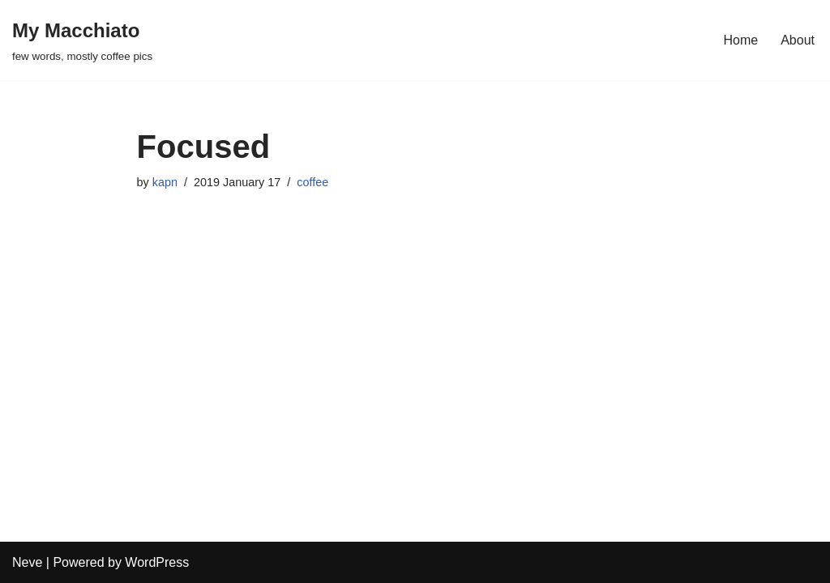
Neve (27, 562)
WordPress (157, 562)
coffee (312, 182)
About (798, 40)
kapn (165, 182)
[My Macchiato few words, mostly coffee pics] (82, 40)
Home (741, 40)
